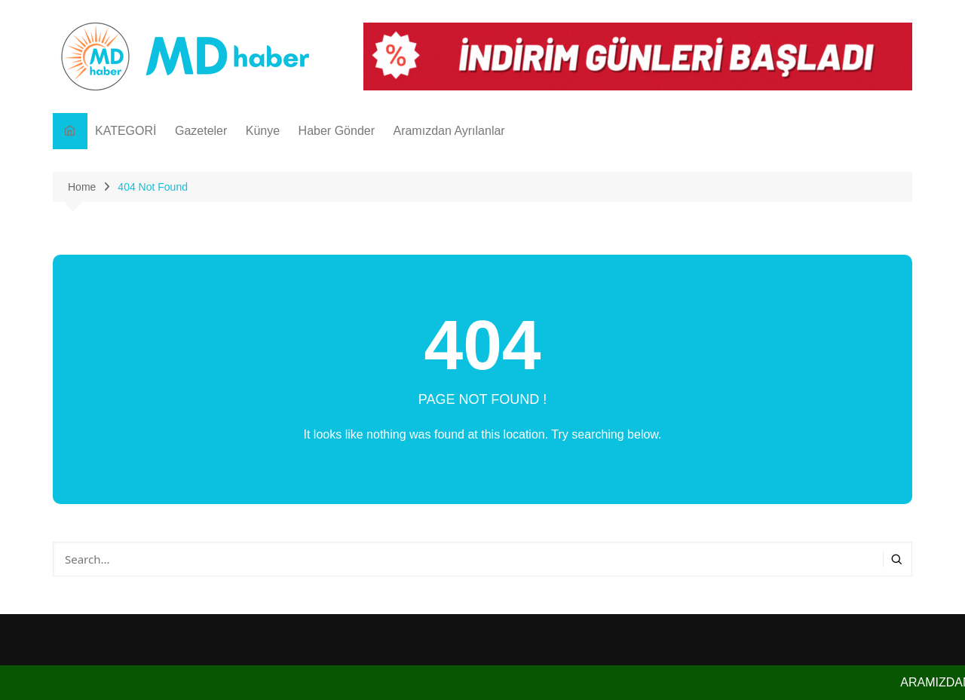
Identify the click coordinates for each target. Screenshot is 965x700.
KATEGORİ (126, 130)
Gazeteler (201, 130)
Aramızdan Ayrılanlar (448, 130)
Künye (263, 130)
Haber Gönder (337, 130)
